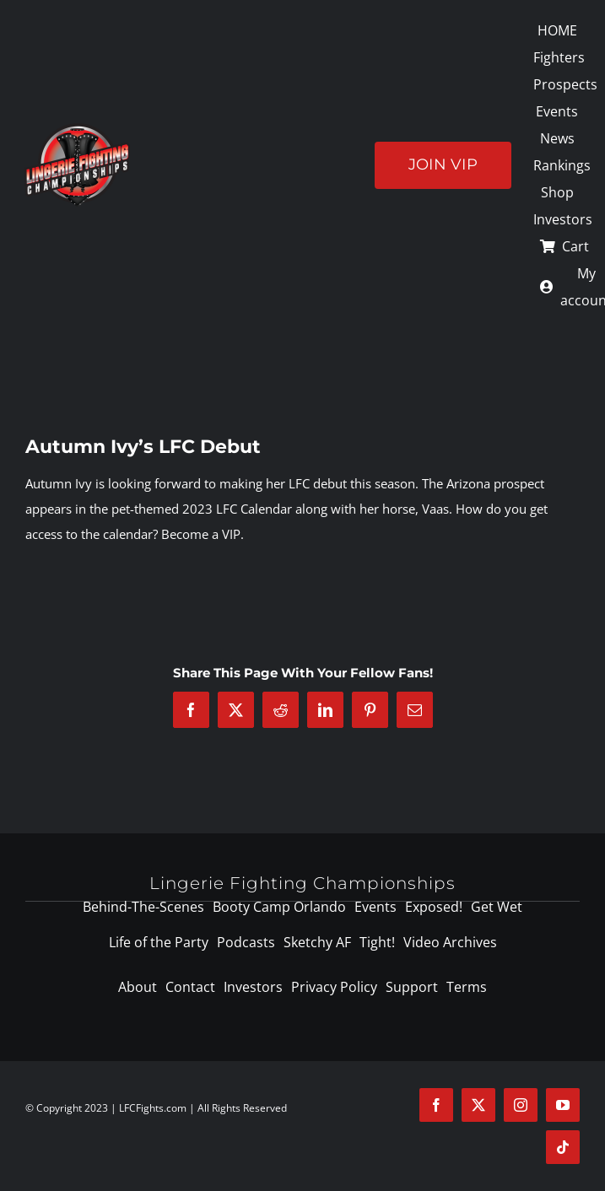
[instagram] (520, 1105)
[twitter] (478, 1105)
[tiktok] (563, 1147)
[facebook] (436, 1105)
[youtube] (563, 1105)
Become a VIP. (202, 533)
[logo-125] (77, 129)
